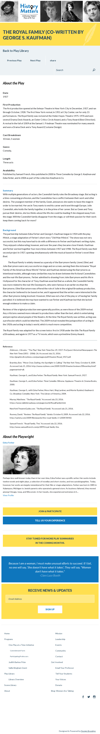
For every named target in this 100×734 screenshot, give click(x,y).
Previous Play (14, 60)
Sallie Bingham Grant (18, 668)
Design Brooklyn (88, 731)
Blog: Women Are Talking (62, 691)
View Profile (8, 495)
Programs (8, 639)
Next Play (35, 60)
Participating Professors (19, 656)
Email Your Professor (64, 668)
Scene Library (10, 685)
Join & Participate (50, 511)
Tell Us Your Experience (50, 520)
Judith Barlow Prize (17, 662)
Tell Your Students (63, 673)
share (53, 60)
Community (60, 650)
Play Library (9, 673)
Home (7, 633)
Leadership (60, 639)
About (7, 691)
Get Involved (57, 662)
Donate (58, 685)
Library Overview (16, 679)
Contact (59, 656)
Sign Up (50, 609)
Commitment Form (17, 651)
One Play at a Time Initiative (21, 645)
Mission (58, 633)
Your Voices (60, 679)
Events (58, 645)
